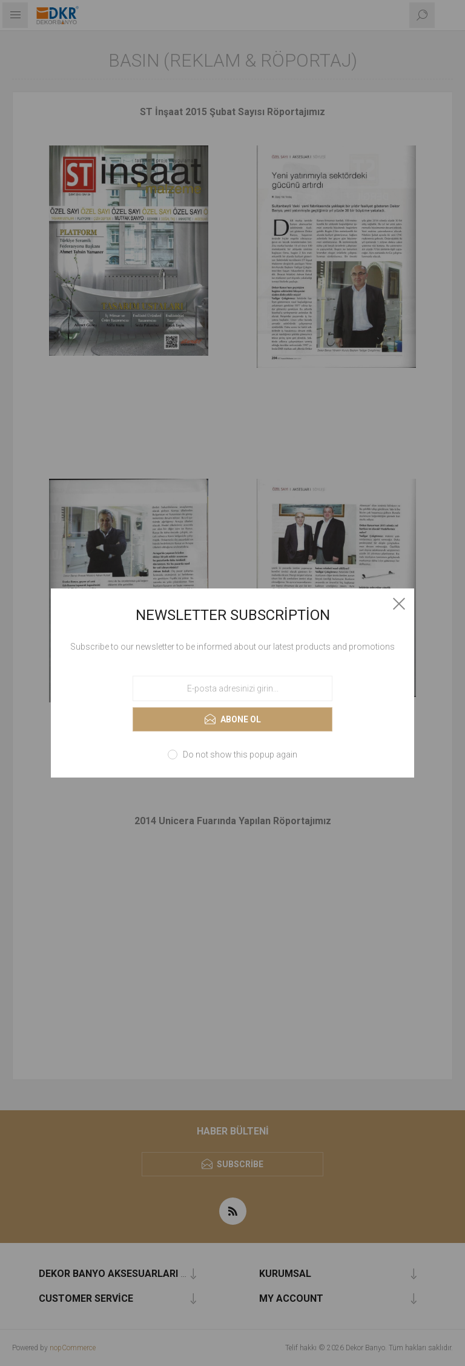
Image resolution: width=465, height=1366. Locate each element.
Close (399, 603)
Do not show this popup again (240, 754)
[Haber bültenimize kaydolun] (232, 688)
